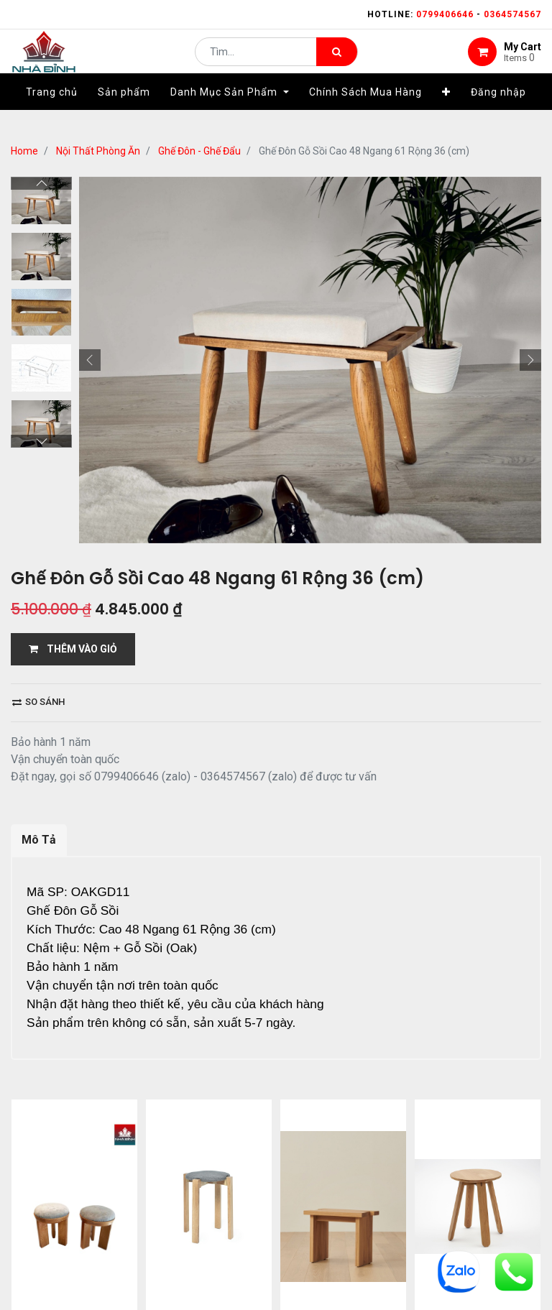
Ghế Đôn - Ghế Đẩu (199, 151)
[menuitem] (51, 113)
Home (24, 151)
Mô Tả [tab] (39, 840)
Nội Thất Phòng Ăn (98, 151)
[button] (446, 113)
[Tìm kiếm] (336, 61)
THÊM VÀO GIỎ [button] (73, 649)
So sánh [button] (38, 701)
